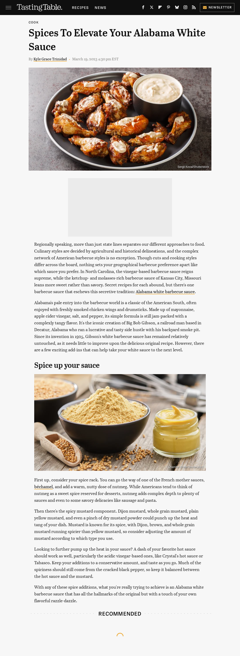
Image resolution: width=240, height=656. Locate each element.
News (100, 7)
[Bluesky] (177, 8)
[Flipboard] (160, 8)
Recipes (80, 7)
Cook (34, 22)
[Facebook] (143, 8)
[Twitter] (151, 8)
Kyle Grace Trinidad (50, 58)
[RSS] (193, 8)
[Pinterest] (168, 8)
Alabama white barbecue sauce (165, 291)
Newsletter (217, 7)
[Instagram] (185, 8)
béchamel (43, 486)
